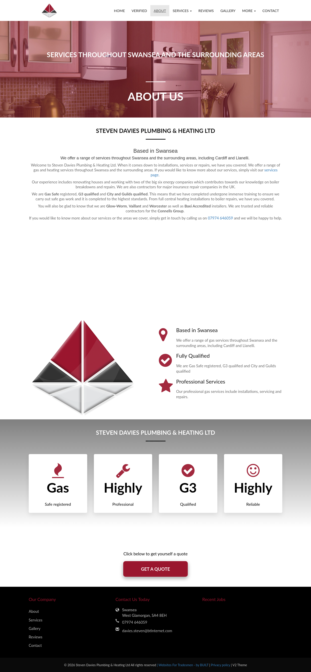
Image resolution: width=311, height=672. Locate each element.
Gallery (228, 10)
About (160, 10)
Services (35, 620)
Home (119, 10)
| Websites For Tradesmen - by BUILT (183, 665)
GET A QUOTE (155, 569)
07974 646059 (220, 218)
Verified (139, 10)
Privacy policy (221, 665)
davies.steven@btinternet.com (147, 630)
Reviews (206, 10)
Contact (271, 10)
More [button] (249, 10)
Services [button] (182, 10)
